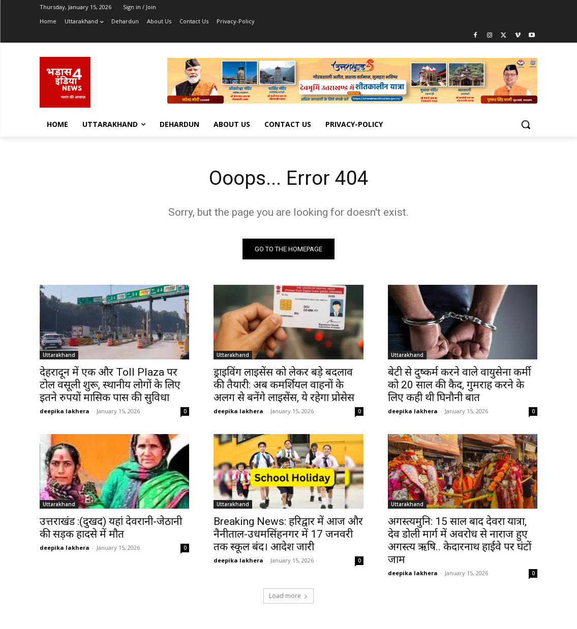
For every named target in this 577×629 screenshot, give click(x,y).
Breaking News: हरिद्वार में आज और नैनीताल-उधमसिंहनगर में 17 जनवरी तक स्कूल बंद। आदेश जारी (288, 535)
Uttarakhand (59, 355)
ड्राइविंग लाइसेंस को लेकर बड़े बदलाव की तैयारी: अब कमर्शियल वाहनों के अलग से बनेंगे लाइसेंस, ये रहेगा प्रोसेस (284, 386)
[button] (525, 124)
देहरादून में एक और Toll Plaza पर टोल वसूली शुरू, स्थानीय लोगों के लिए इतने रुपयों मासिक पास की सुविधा (110, 386)
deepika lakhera (64, 412)
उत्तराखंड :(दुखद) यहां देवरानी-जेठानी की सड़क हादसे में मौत (111, 529)
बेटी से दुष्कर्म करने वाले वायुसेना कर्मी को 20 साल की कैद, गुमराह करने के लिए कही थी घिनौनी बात (459, 386)
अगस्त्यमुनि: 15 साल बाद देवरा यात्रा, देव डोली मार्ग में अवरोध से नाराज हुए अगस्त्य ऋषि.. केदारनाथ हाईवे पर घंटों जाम (459, 542)
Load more (288, 596)
